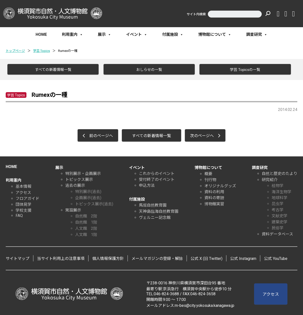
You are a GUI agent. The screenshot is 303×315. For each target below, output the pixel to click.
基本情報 (23, 186)
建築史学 (279, 221)
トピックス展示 (79, 179)
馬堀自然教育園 (153, 204)
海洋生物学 (281, 191)
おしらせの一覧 (148, 69)
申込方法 (147, 185)
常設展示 (73, 209)
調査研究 (256, 34)
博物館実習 (214, 203)
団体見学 (23, 204)
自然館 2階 (86, 215)
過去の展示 (75, 185)
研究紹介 (270, 179)
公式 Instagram (243, 258)
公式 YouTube (275, 258)
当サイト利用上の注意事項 (61, 258)
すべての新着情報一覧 (52, 69)
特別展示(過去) (88, 191)
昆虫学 (277, 203)
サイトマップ (17, 258)
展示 (104, 34)
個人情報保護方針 (108, 258)
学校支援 (23, 210)
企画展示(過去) (88, 197)
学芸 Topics (41, 51)
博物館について (214, 34)
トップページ (15, 51)
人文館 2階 (86, 228)
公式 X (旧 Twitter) (206, 258)
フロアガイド (27, 198)
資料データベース (277, 233)
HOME (41, 34)
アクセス (23, 192)
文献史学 (279, 215)
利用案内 (72, 34)
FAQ (19, 215)
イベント (136, 34)
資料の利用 (214, 191)
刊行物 (210, 179)
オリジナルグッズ (220, 185)
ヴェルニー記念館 (155, 217)
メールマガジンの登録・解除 (157, 258)
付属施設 (172, 34)
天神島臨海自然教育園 (158, 211)
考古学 (277, 209)
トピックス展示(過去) (94, 203)
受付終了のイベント (156, 179)
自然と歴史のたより (279, 173)
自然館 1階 (86, 221)
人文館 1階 (86, 234)
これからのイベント (156, 173)
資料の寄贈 (214, 197)
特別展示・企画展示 (83, 173)
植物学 (277, 185)
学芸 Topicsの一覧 (244, 69)
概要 (208, 173)
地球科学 (279, 197)
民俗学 (277, 227)
